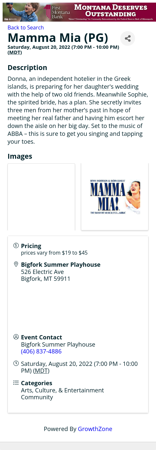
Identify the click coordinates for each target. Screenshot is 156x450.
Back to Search (26, 27)
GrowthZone (95, 429)
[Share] (127, 38)
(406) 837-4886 (41, 351)
